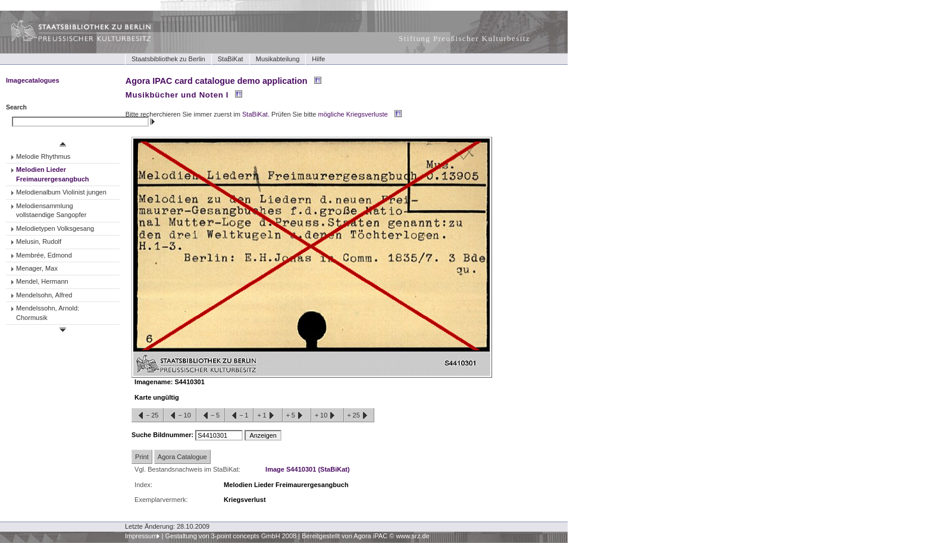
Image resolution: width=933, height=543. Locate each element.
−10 (179, 416)
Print (142, 456)
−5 (210, 416)
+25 (359, 416)
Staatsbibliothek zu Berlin (168, 58)
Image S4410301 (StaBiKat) (307, 469)
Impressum (141, 535)
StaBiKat (230, 58)
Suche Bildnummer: (163, 434)
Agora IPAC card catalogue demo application (217, 81)
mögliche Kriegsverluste (353, 114)
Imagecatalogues (33, 80)
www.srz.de (412, 535)
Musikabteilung (278, 58)
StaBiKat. (256, 114)
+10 (327, 416)
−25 (147, 416)
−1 (239, 416)
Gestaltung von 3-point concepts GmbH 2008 (230, 535)
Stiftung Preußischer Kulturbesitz (464, 38)
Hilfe (318, 58)
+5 (297, 416)
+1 (267, 416)
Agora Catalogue (182, 456)
